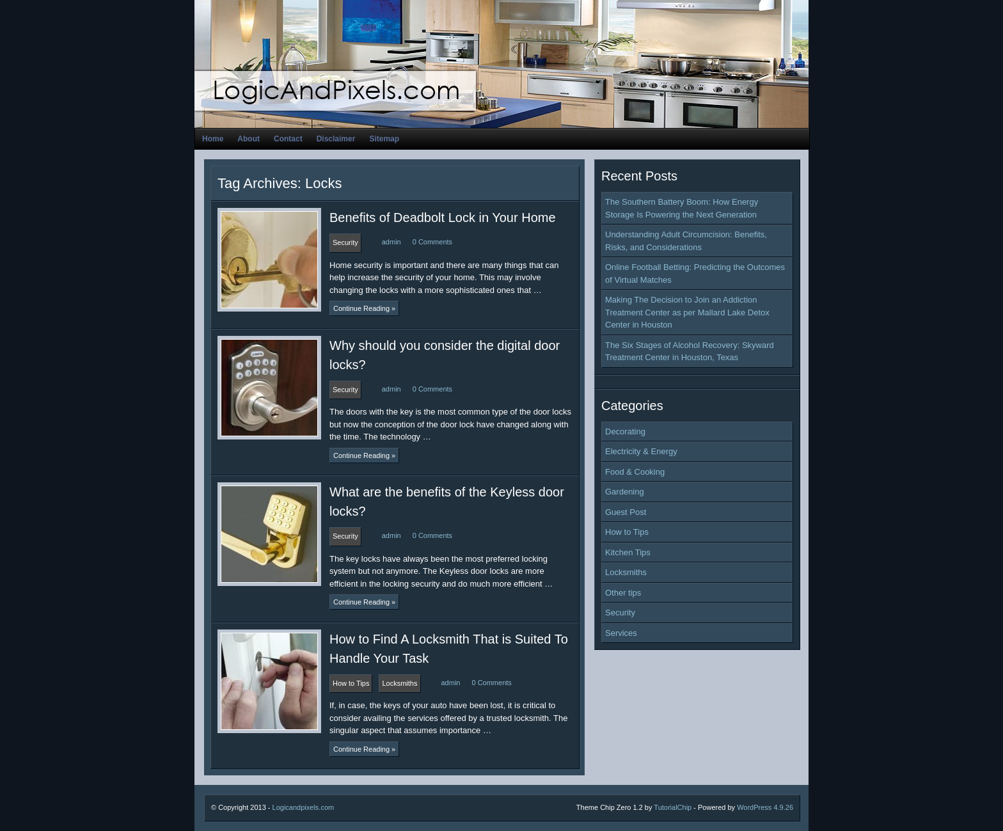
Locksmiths (626, 572)
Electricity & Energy (641, 451)
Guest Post (625, 512)
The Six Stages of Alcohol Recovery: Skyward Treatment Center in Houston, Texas (689, 351)
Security (620, 612)
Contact (288, 138)
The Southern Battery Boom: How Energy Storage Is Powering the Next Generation (681, 208)
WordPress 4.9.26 (765, 807)
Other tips (623, 593)
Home (212, 138)
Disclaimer (336, 138)
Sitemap (384, 138)
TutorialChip (672, 807)
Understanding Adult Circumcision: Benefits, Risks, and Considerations (686, 241)
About (248, 138)
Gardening (624, 491)
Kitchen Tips (628, 552)
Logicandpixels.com (303, 807)
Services (621, 633)
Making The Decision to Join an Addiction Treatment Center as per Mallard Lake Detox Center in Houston (687, 312)
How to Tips (627, 532)
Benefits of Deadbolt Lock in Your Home (442, 217)
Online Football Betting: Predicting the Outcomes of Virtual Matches (695, 273)
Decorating (625, 431)
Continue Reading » (364, 308)
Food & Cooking (635, 472)
